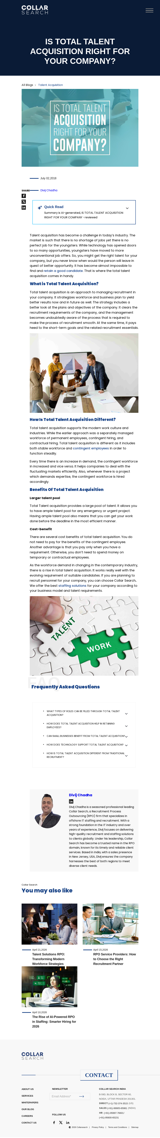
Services (27, 1096)
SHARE (26, 191)
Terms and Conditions (117, 1128)
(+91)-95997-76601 (114, 1113)
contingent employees (91, 449)
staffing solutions (72, 586)
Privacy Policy (98, 1128)
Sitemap (134, 1128)
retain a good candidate (63, 271)
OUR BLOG (28, 1110)
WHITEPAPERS (30, 1103)
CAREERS (27, 1116)
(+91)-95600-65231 (109, 1118)
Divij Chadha (48, 191)
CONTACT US (29, 1123)
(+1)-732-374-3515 (118, 1104)
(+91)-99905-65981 (117, 1109)
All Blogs (27, 85)
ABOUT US (28, 1089)
